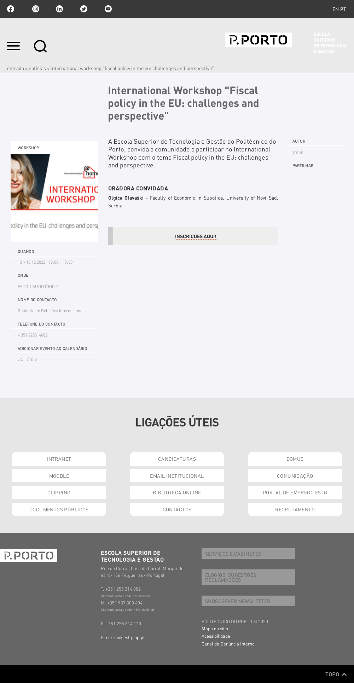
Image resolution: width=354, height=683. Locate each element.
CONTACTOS (177, 509)
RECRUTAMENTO (295, 509)
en (335, 9)
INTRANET (59, 458)
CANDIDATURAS (177, 458)
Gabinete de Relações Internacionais (52, 310)
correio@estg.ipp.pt (125, 637)
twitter (83, 8)
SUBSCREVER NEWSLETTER (238, 601)
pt (343, 9)
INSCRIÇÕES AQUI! (195, 236)
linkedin (59, 8)
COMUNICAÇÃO (295, 475)
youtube (108, 8)
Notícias (37, 68)
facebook (10, 8)
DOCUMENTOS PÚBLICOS (59, 509)
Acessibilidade (216, 636)
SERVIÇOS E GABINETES (233, 553)
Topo (336, 674)
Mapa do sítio (215, 628)
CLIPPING (58, 492)
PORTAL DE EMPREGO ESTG (295, 492)
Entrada (15, 68)
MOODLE (59, 475)
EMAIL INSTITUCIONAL (177, 475)
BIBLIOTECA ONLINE (177, 492)
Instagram (35, 8)
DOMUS (295, 458)
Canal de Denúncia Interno (228, 644)
